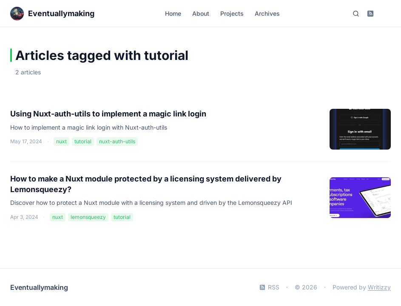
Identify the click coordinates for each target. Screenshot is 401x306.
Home (173, 13)
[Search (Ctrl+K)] (356, 14)
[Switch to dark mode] (385, 14)
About (200, 13)
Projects (232, 13)
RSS (269, 287)
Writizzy (379, 287)
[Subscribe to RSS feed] (370, 13)
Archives (267, 13)
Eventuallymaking (39, 287)
